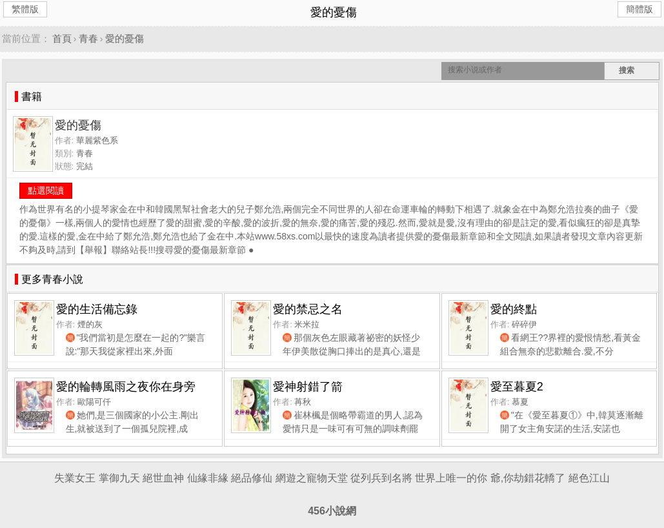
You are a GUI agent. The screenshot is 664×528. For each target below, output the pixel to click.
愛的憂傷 (124, 38)
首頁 (62, 38)
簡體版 (639, 9)
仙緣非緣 (207, 477)
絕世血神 (163, 477)
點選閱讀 (46, 190)
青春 (88, 38)
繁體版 (25, 9)
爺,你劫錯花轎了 (527, 477)
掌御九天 (119, 477)
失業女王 (75, 477)
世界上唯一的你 (451, 477)
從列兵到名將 (381, 477)
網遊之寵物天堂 (312, 477)
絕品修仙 (251, 477)
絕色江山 (589, 477)
